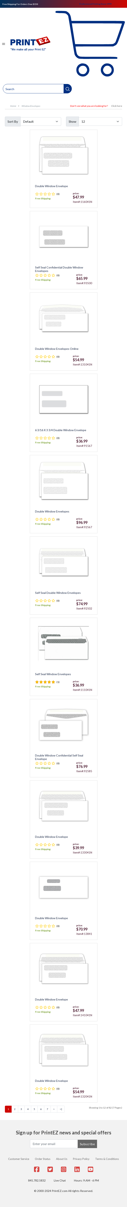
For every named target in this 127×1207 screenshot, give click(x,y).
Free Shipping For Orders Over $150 (20, 4)
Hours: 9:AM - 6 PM (86, 1180)
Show (72, 121)
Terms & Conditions (107, 1159)
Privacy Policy (81, 1159)
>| (61, 1109)
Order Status (42, 1159)
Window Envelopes (30, 106)
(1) (58, 682)
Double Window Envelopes (52, 511)
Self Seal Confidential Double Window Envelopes (59, 269)
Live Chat (60, 1180)
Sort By (13, 121)
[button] (68, 88)
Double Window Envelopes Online (56, 348)
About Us (61, 1159)
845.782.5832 (37, 1180)
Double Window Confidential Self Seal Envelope (59, 757)
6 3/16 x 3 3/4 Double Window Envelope (60, 430)
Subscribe (87, 1144)
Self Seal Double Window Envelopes (58, 592)
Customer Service (18, 1159)
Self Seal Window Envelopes (53, 674)
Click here (116, 105)
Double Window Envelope (51, 186)
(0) (58, 193)
